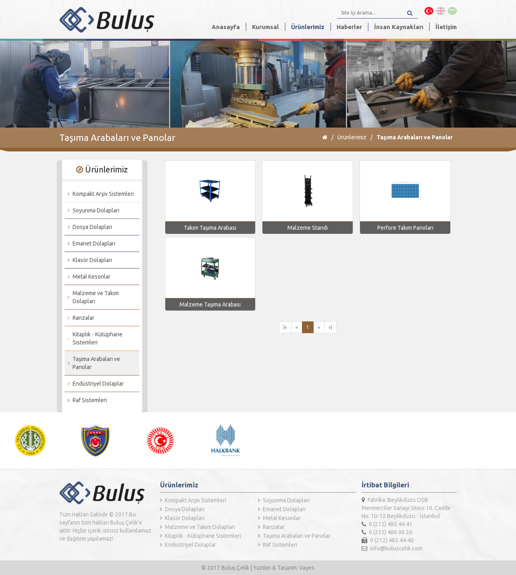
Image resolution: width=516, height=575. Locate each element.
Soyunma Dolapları (91, 210)
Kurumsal (265, 26)
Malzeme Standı (307, 228)
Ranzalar (79, 318)
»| (330, 327)
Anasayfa (226, 26)
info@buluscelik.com (392, 548)
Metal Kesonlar (87, 276)
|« (285, 327)
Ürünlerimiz (308, 26)
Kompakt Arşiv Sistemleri (99, 194)
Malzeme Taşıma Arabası (210, 304)
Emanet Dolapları (89, 243)
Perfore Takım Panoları (405, 228)
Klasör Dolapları (88, 260)
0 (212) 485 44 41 (387, 524)
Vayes (306, 568)
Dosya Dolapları (88, 227)
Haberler (349, 26)
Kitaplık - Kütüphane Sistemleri (93, 338)
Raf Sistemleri (85, 400)
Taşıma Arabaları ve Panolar (415, 137)
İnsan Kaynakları (398, 26)
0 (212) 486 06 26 (387, 532)
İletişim (446, 26)
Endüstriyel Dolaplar (94, 383)
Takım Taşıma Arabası (210, 228)
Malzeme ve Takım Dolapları (91, 297)
